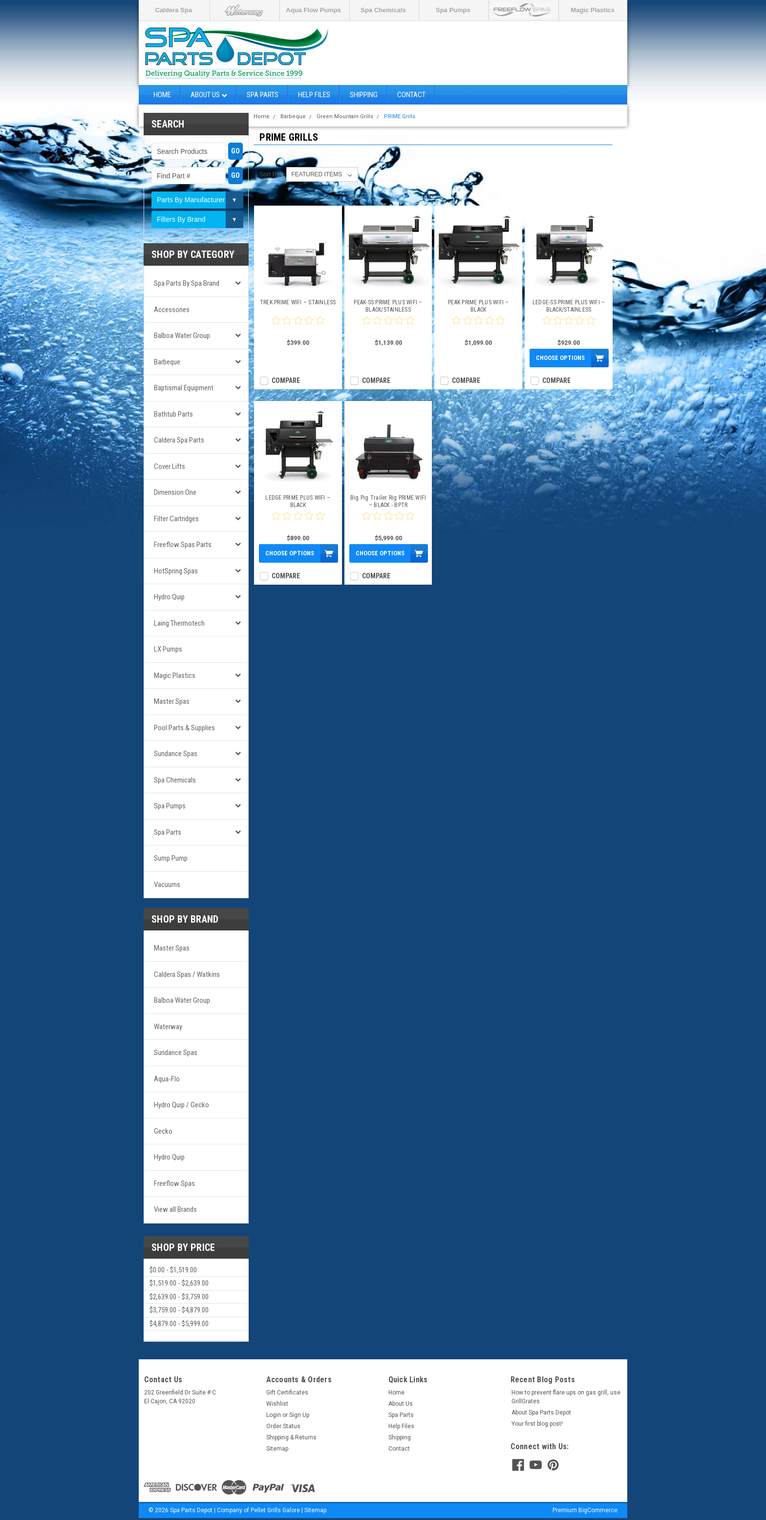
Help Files (314, 94)
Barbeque (167, 362)
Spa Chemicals (383, 10)
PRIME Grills (399, 116)
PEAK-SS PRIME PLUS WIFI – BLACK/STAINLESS (388, 306)
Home (162, 94)
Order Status (283, 1426)
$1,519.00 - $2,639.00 (179, 1283)
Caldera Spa (173, 10)
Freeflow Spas (174, 1183)
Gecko (163, 1131)
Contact (411, 94)
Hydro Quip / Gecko (181, 1104)
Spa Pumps (453, 10)
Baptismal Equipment (183, 387)
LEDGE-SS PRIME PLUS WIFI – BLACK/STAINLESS (568, 306)
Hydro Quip (169, 596)
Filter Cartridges (176, 518)
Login (273, 1415)
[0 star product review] (298, 326)
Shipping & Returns (291, 1437)
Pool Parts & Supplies (184, 727)
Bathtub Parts (173, 414)
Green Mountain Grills (345, 116)
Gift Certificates (287, 1392)
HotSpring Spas (176, 571)
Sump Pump (171, 858)
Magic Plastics (593, 10)
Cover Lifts (169, 466)
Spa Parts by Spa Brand (186, 283)
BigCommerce (597, 1510)
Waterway (168, 1026)
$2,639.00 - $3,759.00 (179, 1296)
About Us (209, 94)
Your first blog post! (537, 1423)
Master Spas (172, 701)
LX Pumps (168, 649)
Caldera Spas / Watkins (187, 974)
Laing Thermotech (179, 623)
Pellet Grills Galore (275, 1510)
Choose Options (560, 357)
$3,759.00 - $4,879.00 (179, 1310)
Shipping (364, 94)
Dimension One (175, 492)
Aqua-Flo (167, 1079)
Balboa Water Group (182, 335)
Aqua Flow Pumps (313, 10)
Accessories (172, 309)
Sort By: (270, 174)
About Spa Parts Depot (541, 1412)
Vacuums (167, 884)
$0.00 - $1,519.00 (173, 1270)
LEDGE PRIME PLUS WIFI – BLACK (297, 501)
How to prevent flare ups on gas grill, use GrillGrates (565, 1397)
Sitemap (277, 1448)
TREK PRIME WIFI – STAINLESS (298, 302)
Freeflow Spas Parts (183, 544)
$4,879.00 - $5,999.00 (179, 1323)
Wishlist (277, 1403)
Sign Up (299, 1415)
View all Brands (175, 1209)
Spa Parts (262, 94)
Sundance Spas (175, 753)
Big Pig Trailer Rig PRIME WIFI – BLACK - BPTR (388, 501)
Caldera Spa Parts (179, 440)
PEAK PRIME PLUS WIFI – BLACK (478, 306)
